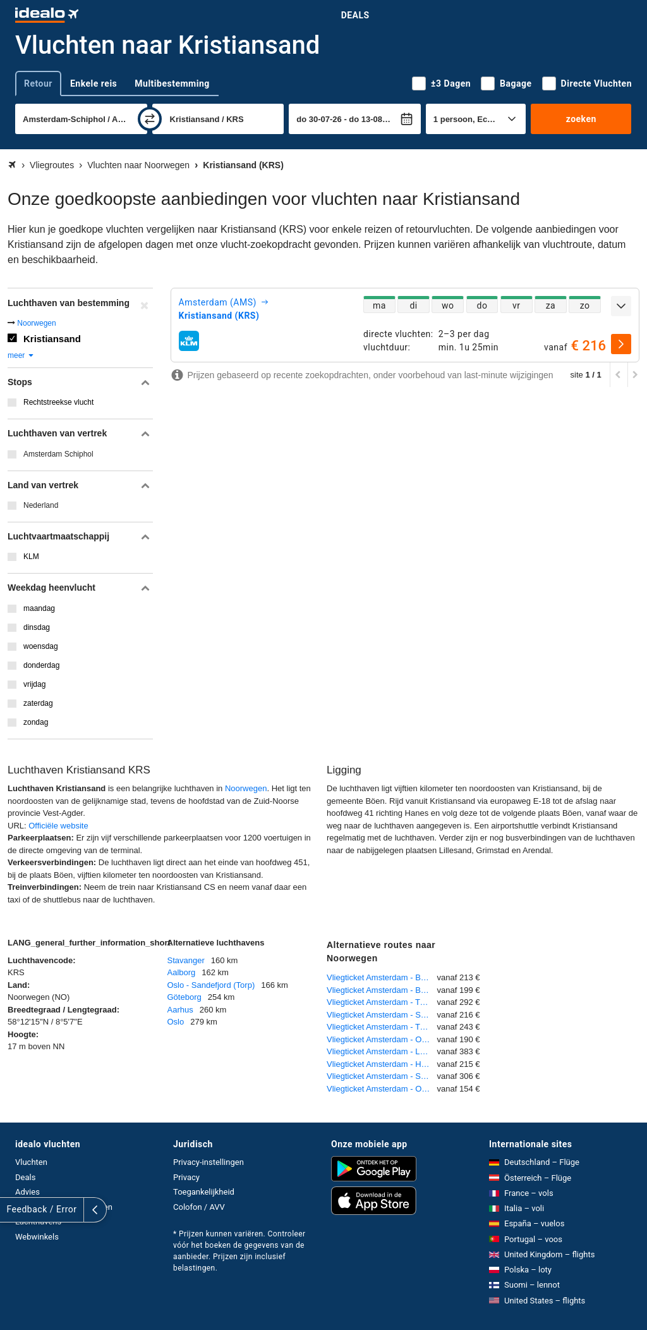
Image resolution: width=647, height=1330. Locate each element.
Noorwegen (36, 323)
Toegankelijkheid (203, 1192)
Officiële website (58, 825)
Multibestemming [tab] (172, 83)
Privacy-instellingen (208, 1162)
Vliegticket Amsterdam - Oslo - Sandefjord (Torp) (382, 1039)
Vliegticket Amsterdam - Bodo (381, 990)
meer (21, 355)
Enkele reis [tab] (93, 83)
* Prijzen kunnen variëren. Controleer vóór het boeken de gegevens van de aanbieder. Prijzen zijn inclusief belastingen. (239, 1250)
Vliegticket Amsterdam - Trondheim (382, 1026)
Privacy (186, 1177)
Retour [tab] (38, 83)
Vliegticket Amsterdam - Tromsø (382, 1002)
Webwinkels (37, 1236)
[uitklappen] (621, 306)
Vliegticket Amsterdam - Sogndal (382, 1076)
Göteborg (184, 997)
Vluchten (31, 1162)
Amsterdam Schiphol (58, 454)
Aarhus (180, 1009)
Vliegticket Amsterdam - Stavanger (382, 1014)
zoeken (581, 119)
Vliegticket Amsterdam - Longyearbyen (382, 1051)
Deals (355, 15)
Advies (27, 1192)
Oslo (175, 1021)
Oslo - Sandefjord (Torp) (211, 985)
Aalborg (181, 972)
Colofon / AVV (199, 1207)
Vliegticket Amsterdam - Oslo (379, 1088)
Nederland (40, 505)
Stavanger (186, 960)
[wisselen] (150, 119)
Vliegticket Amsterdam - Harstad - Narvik (382, 1064)
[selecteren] (621, 344)
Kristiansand (52, 338)
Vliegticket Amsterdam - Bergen (382, 977)
